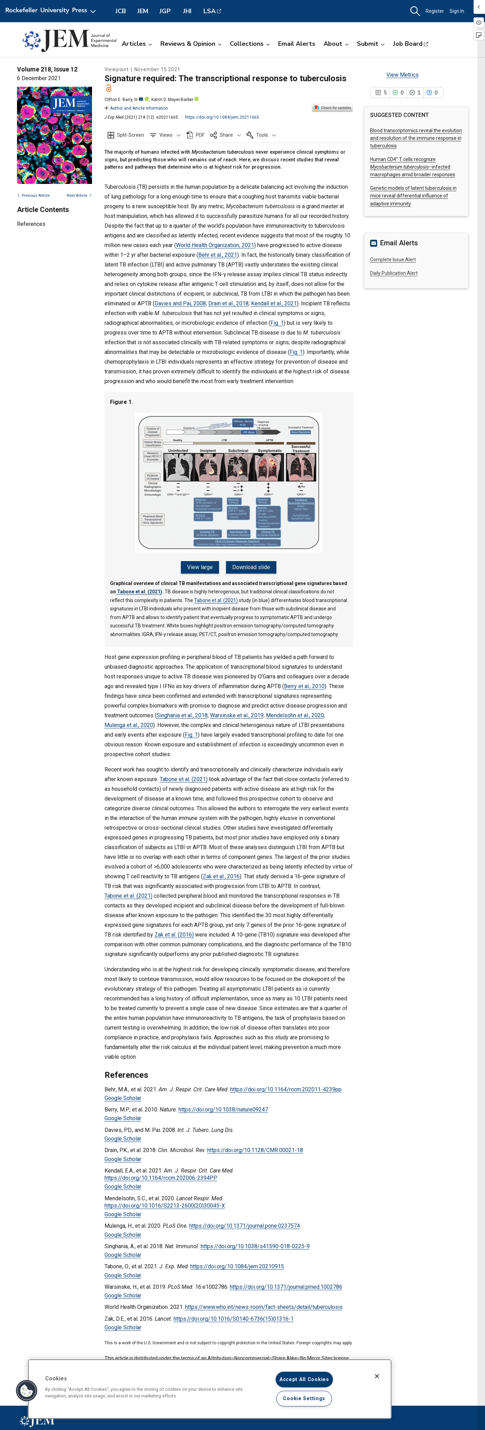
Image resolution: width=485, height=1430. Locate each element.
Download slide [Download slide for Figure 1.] (251, 567)
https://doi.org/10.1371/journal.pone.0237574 (244, 1225)
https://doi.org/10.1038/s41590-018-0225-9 (255, 1246)
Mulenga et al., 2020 (128, 725)
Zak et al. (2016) (174, 934)
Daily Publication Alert (394, 273)
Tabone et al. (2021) (139, 591)
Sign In (460, 11)
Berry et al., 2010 (304, 686)
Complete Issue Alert (393, 259)
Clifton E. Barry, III (123, 99)
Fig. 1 (277, 323)
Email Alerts (296, 44)
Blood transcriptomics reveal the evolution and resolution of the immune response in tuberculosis (416, 138)
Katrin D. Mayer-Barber (172, 99)
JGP (165, 11)
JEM (142, 11)
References (31, 224)
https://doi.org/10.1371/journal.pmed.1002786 (286, 1287)
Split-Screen (130, 135)
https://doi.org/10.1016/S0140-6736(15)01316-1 (234, 1318)
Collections (250, 44)
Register (435, 11)
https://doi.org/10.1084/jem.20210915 (237, 1266)
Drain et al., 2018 (228, 303)
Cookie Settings (304, 1399)
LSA (209, 11)
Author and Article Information (136, 108)
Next (79, 195)
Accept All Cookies (304, 1379)
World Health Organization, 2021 (215, 245)
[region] (210, 1389)
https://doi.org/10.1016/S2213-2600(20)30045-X (164, 1205)
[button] (415, 11)
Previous (33, 195)
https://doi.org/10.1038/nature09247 (223, 1109)
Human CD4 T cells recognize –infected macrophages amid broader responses (412, 167)
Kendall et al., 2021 (274, 303)
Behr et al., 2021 (217, 255)
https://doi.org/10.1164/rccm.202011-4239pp (286, 1089)
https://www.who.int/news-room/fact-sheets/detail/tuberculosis (264, 1307)
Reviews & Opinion (190, 44)
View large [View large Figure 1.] (200, 567)
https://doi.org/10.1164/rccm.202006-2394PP (160, 1178)
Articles (137, 44)
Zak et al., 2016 (221, 876)
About (336, 44)
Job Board (408, 44)
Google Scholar (122, 1098)
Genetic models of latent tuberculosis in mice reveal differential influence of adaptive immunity (413, 195)
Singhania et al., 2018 (182, 715)
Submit (371, 44)
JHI (187, 11)
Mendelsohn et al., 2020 (295, 715)
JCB (120, 11)
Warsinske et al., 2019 (237, 715)
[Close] (377, 1376)
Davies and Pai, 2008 (180, 303)
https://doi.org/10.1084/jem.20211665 (222, 117)
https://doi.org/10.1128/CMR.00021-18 (255, 1150)
